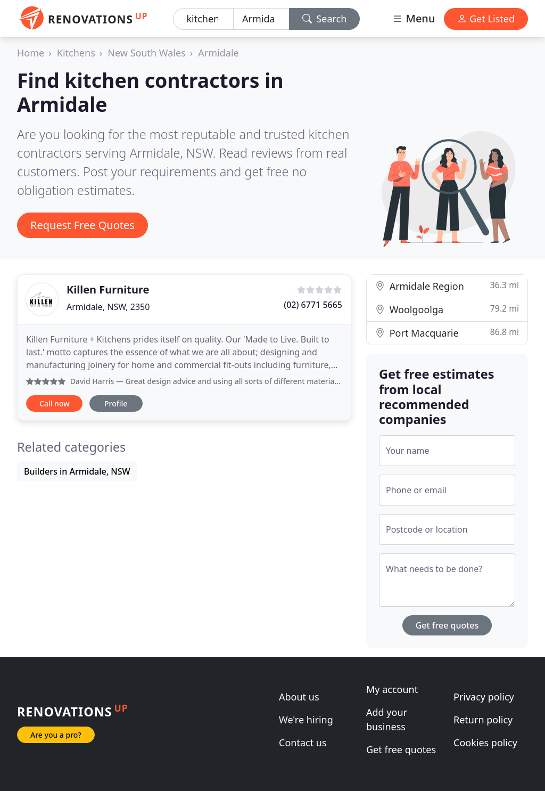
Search (324, 18)
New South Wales (146, 52)
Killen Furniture (108, 289)
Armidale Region (447, 285)
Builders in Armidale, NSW (77, 471)
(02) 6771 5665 (313, 305)
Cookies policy (485, 742)
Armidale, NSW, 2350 (108, 307)
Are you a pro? (55, 735)
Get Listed (486, 18)
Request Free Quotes (82, 225)
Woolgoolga (447, 309)
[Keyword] (203, 19)
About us (299, 696)
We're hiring (306, 719)
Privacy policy (483, 696)
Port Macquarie (447, 332)
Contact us (303, 742)
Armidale (218, 52)
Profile (115, 403)
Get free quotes (447, 625)
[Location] (261, 19)
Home (30, 52)
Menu (413, 18)
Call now (54, 403)
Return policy (483, 719)
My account (392, 689)
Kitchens (76, 52)
